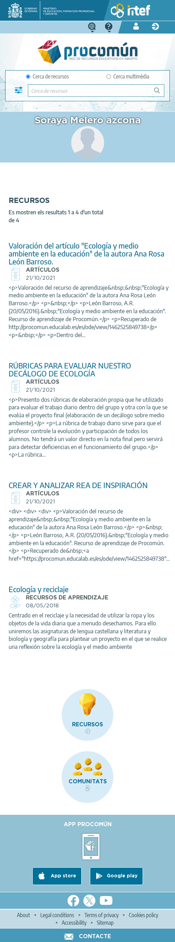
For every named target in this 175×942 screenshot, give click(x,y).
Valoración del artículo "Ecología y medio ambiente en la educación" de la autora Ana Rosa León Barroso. (86, 253)
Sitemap (105, 922)
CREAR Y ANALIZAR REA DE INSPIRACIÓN (78, 485)
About (23, 915)
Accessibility (74, 922)
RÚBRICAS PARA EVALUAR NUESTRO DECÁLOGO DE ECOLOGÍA (70, 369)
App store (62, 876)
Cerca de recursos (47, 76)
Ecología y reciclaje (39, 589)
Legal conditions (57, 915)
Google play (122, 876)
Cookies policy (143, 915)
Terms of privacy (101, 915)
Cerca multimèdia (127, 76)
